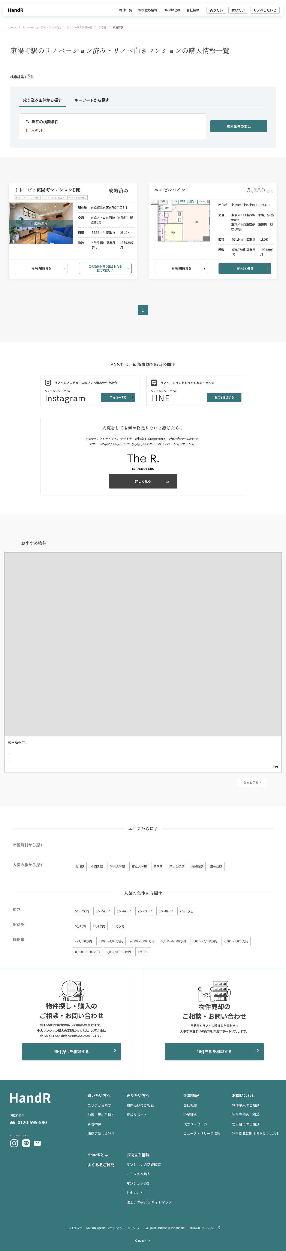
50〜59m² (103, 911)
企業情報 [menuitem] (191, 1095)
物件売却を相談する (214, 1051)
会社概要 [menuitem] (190, 1105)
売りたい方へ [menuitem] (138, 1095)
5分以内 (80, 926)
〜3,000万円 (83, 941)
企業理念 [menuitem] (190, 1114)
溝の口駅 (216, 866)
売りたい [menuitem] (216, 10)
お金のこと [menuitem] (135, 1192)
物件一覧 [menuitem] (125, 10)
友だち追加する (224, 397)
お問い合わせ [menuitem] (243, 1095)
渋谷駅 (79, 866)
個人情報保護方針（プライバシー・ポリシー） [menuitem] (113, 1228)
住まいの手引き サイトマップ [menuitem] (149, 1202)
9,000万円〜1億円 (118, 952)
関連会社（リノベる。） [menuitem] (203, 1228)
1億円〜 (143, 952)
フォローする (118, 397)
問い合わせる (245, 268)
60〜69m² (124, 911)
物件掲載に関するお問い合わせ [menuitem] (256, 1133)
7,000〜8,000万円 (236, 941)
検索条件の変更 (239, 126)
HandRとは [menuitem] (171, 10)
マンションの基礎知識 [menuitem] (143, 1164)
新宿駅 (158, 866)
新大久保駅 (176, 866)
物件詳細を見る (41, 268)
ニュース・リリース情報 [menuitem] (201, 1133)
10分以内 (99, 926)
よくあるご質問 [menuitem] (100, 1164)
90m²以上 (186, 911)
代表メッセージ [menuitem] (195, 1124)
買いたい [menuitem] (238, 10)
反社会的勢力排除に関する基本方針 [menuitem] (165, 1228)
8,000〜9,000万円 (87, 952)
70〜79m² (145, 911)
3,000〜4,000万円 (111, 941)
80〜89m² (166, 911)
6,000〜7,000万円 (205, 941)
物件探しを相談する (71, 1051)
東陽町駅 (197, 866)
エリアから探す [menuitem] (99, 1105)
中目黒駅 (97, 866)
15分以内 (118, 926)
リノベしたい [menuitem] (263, 10)
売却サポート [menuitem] (136, 1114)
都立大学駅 (139, 866)
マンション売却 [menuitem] (138, 1183)
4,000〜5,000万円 (142, 941)
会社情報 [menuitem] (192, 10)
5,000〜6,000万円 (173, 941)
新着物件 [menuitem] (94, 1124)
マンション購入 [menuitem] (138, 1173)
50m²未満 (82, 911)
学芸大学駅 (117, 866)
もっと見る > (252, 782)
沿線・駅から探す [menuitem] (101, 1114)
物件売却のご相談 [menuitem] (140, 1105)
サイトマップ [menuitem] (74, 1228)
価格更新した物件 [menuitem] (101, 1133)
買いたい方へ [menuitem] (99, 1095)
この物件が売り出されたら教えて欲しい (105, 268)
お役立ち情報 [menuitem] (147, 10)
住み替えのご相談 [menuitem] (245, 1124)
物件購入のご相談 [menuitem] (245, 1105)
